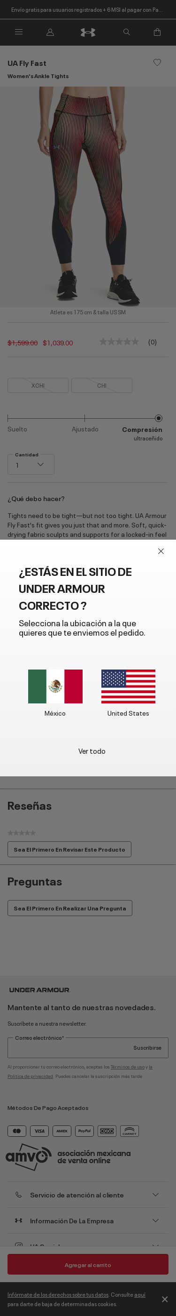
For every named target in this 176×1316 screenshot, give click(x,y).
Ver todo (92, 750)
